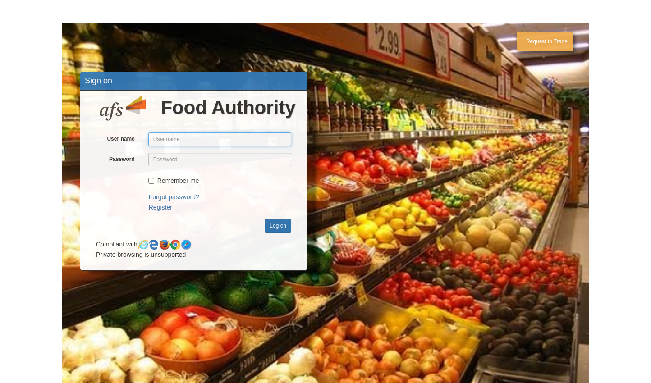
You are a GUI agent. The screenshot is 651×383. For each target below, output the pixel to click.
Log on (278, 226)
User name (120, 139)
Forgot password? (174, 197)
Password (122, 159)
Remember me (173, 180)
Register (160, 207)
